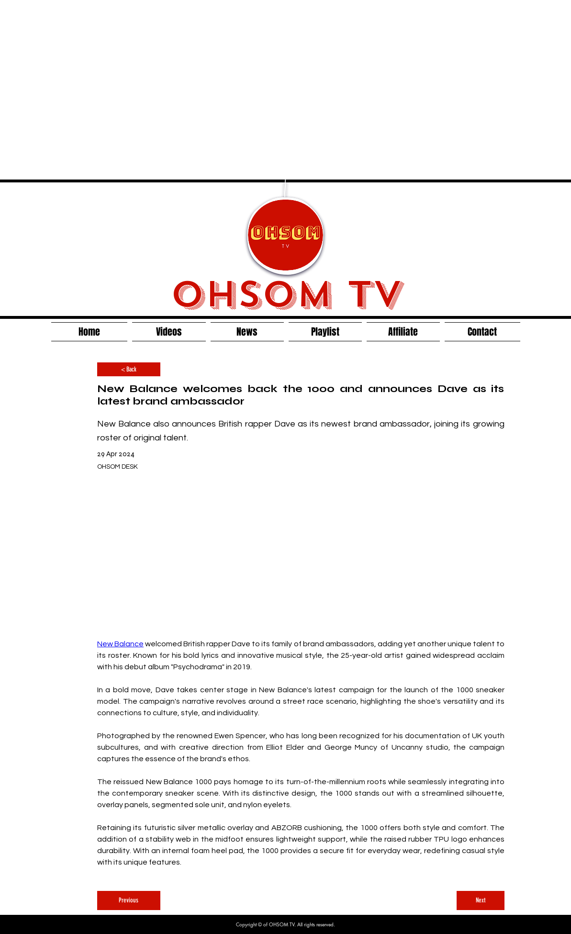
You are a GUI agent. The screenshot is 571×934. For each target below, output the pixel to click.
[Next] (480, 900)
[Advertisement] (89, 90)
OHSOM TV (286, 294)
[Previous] (128, 900)
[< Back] (128, 369)
